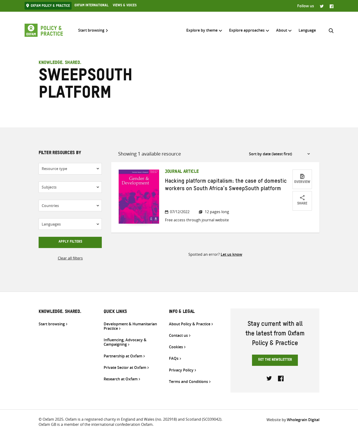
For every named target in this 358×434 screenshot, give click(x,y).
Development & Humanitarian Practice (130, 326)
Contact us (178, 335)
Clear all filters (70, 258)
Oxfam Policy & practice (50, 6)
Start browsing (91, 30)
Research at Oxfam (121, 379)
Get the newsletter (275, 360)
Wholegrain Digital (303, 419)
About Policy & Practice (189, 324)
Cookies (176, 347)
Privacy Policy (181, 370)
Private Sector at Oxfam (125, 367)
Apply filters (70, 242)
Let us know (231, 254)
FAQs (174, 358)
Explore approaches (247, 30)
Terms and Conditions (188, 381)
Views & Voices (125, 6)
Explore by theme (202, 30)
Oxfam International (91, 6)
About (281, 30)
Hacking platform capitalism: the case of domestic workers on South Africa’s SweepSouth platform (226, 186)
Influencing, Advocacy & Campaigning (125, 342)
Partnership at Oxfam (123, 356)
